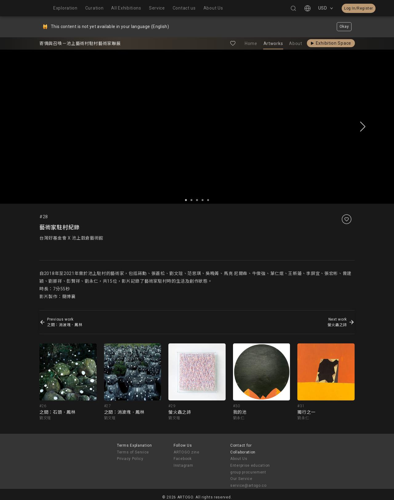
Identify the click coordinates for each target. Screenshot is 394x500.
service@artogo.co (248, 485)
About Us (238, 459)
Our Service (241, 479)
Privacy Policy (130, 459)
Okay (344, 26)
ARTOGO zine (186, 452)
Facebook (183, 459)
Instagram (183, 465)
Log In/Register (358, 8)
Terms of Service (133, 452)
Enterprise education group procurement (250, 468)
